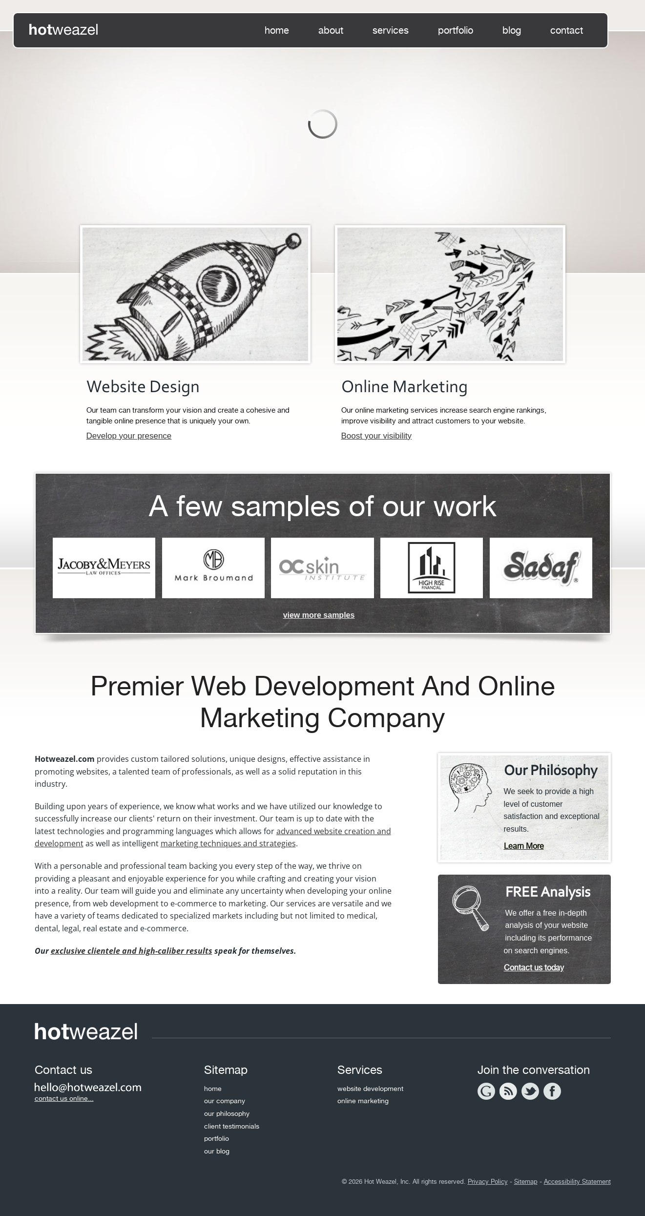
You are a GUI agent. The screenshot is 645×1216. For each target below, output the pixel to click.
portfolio (455, 30)
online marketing (363, 1101)
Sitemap (526, 1181)
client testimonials (231, 1126)
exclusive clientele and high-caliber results (131, 950)
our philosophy (227, 1113)
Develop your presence (129, 435)
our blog (216, 1151)
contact (566, 30)
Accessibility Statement (577, 1181)
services (391, 30)
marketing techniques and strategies (228, 843)
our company (224, 1101)
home (277, 30)
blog (511, 30)
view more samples (319, 615)
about (330, 30)
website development (370, 1088)
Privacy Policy (488, 1181)
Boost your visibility (376, 435)
